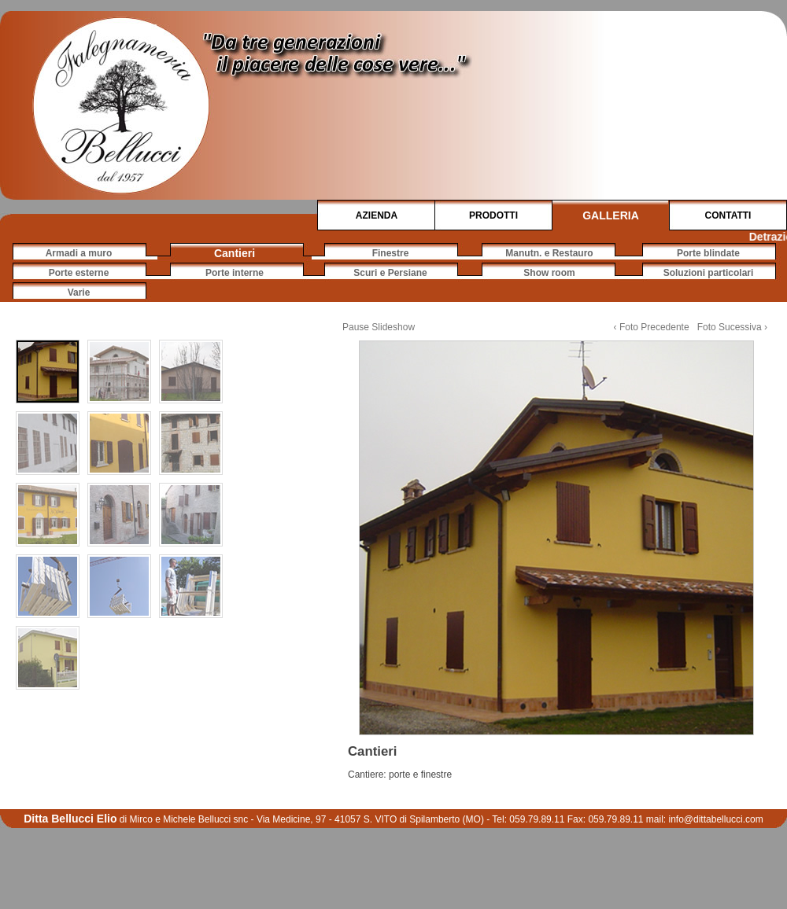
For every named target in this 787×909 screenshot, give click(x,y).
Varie (79, 292)
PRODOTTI (493, 215)
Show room (549, 272)
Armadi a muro (79, 253)
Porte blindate (708, 253)
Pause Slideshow (378, 327)
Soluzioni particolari (708, 272)
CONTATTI (728, 215)
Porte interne (234, 272)
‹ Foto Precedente (651, 327)
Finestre (390, 253)
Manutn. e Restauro (549, 253)
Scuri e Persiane (390, 272)
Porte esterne (79, 272)
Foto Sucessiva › (732, 327)
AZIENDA (376, 215)
